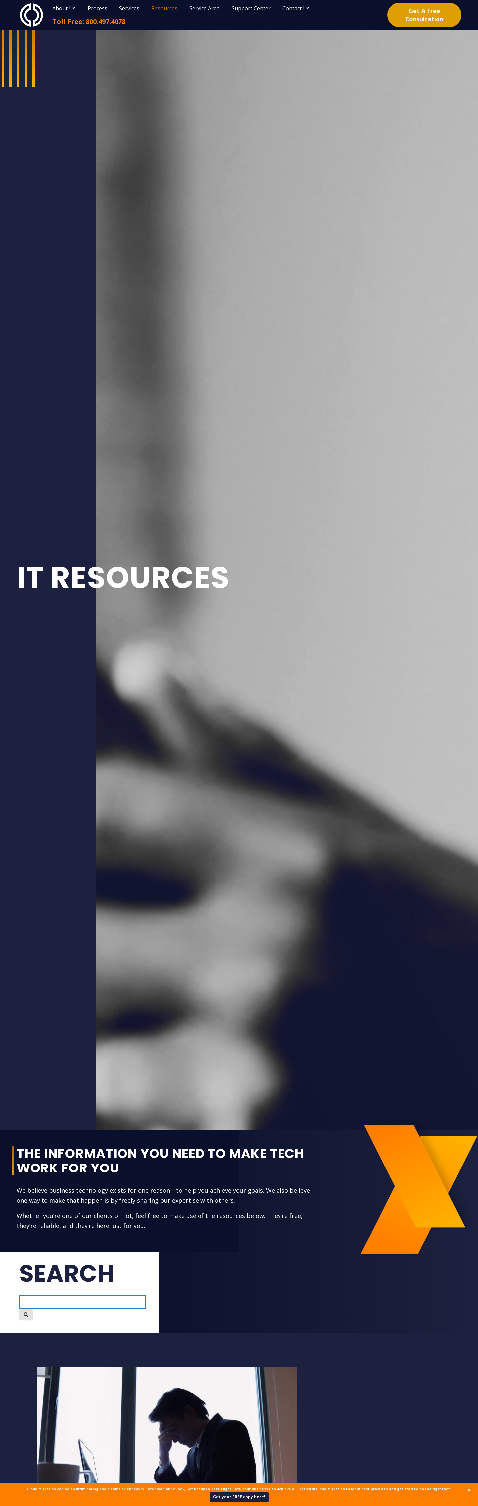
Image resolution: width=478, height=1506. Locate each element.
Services (129, 8)
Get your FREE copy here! (239, 1497)
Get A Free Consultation (424, 15)
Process (97, 8)
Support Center (251, 8)
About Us (64, 8)
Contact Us (296, 8)
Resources (164, 8)
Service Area (204, 8)
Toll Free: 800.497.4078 (88, 21)
